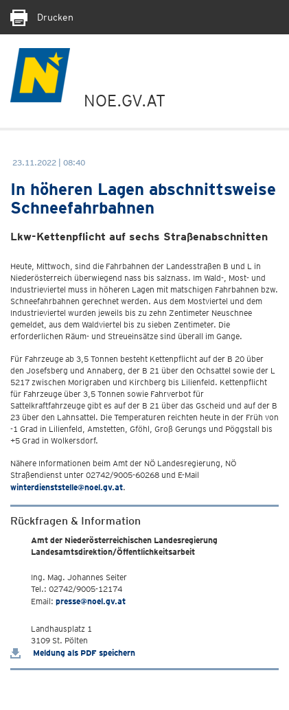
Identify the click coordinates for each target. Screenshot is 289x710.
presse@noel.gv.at (91, 601)
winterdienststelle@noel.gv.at (66, 487)
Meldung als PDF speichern (72, 653)
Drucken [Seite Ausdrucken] (41, 17)
